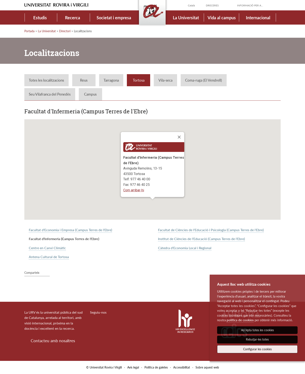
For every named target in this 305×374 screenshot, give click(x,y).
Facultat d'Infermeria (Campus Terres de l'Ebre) (64, 239)
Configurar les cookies (257, 349)
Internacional (258, 17)
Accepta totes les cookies (257, 330)
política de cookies (240, 320)
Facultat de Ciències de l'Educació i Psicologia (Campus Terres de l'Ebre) (211, 230)
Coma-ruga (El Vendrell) (203, 80)
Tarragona (111, 80)
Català (191, 5)
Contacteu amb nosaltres (53, 340)
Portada (29, 31)
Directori (65, 31)
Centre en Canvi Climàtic (47, 248)
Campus (90, 94)
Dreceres (212, 5)
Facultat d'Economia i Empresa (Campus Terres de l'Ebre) (70, 230)
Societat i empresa (114, 17)
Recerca (72, 17)
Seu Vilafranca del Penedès (50, 94)
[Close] (179, 137)
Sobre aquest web (207, 367)
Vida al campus (222, 17)
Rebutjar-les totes (257, 339)
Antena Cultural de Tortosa (49, 257)
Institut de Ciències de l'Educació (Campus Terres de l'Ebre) (201, 239)
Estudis (40, 17)
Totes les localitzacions (46, 80)
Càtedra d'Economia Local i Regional (184, 248)
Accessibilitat (181, 367)
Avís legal (133, 367)
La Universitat (186, 17)
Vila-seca (165, 80)
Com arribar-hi (133, 190)
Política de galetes (156, 367)
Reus (83, 80)
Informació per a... (250, 5)
